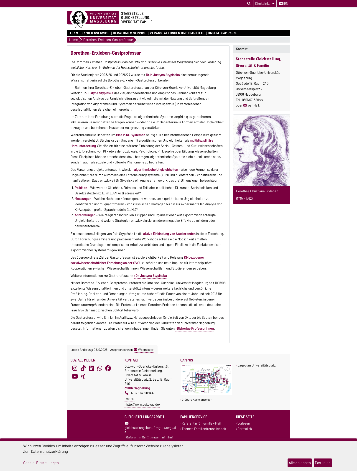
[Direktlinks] (264, 3)
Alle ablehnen (300, 463)
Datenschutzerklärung (49, 451)
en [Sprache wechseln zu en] (283, 3)
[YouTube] (75, 376)
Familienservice (95, 33)
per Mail (253, 105)
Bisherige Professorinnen (195, 328)
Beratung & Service (129, 33)
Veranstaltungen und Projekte (177, 33)
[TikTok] (83, 368)
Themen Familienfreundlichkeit (204, 428)
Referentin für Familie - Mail (201, 423)
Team (74, 33)
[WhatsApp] (100, 368)
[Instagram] (75, 368)
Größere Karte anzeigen (197, 399)
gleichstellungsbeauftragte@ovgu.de (150, 428)
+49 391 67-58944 (139, 393)
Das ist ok (323, 463)
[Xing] (83, 376)
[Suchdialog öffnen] (248, 3)
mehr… (130, 399)
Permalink (244, 428)
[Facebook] (108, 368)
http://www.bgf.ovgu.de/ (143, 404)
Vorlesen (243, 423)
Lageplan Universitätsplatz (256, 365)
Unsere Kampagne (222, 33)
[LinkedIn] (91, 368)
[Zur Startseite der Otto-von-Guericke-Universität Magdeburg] (93, 20)
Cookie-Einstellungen (41, 463)
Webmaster (143, 349)
